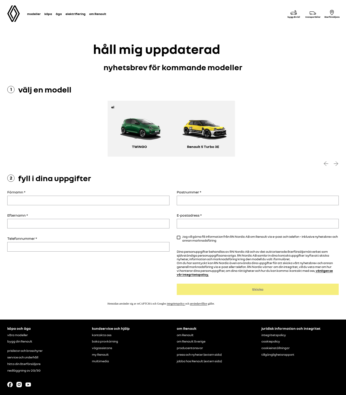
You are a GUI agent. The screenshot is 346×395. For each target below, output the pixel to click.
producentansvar (190, 348)
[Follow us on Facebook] (10, 384)
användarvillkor (198, 303)
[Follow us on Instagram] (19, 384)
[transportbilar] (312, 13)
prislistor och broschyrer (25, 350)
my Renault (100, 354)
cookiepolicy (270, 341)
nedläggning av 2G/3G (23, 370)
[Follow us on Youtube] (28, 384)
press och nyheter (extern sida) (199, 354)
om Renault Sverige (191, 341)
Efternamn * (17, 215)
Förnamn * (16, 192)
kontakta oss (101, 335)
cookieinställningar (275, 348)
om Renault (185, 335)
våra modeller (17, 335)
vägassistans (102, 348)
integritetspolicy (176, 303)
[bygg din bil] (293, 13)
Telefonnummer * (22, 238)
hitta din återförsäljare (23, 364)
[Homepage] (13, 13)
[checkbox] (178, 237)
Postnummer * (189, 192)
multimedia (100, 361)
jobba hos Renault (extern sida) (199, 361)
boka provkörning (105, 341)
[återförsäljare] (331, 13)
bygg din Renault (19, 341)
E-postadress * (189, 215)
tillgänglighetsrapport (277, 354)
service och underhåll (22, 357)
